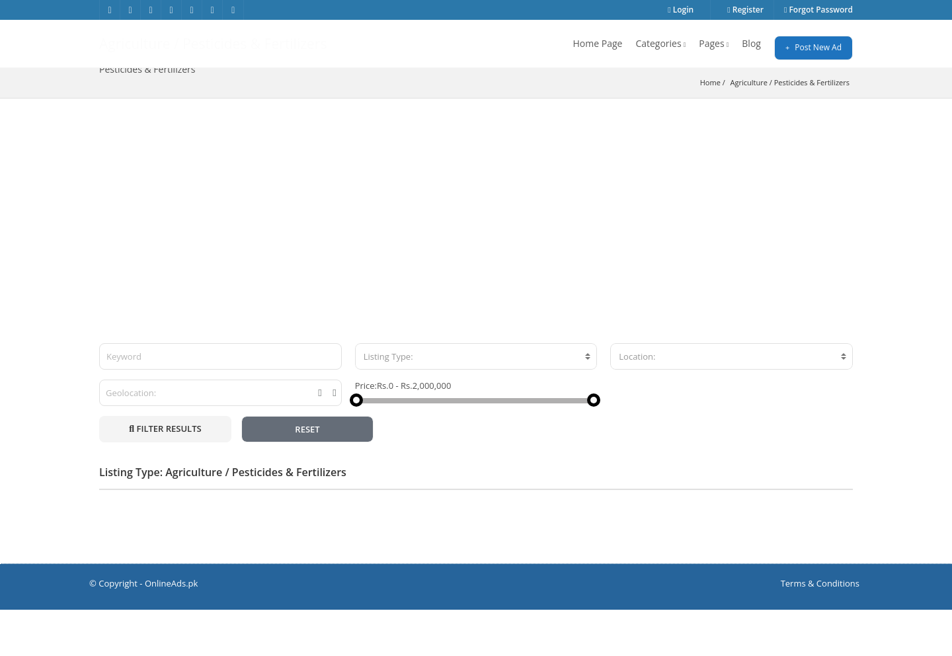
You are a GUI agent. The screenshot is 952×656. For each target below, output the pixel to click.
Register (745, 9)
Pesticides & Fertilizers (812, 129)
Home (710, 129)
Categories (660, 43)
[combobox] (476, 403)
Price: (366, 432)
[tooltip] (319, 439)
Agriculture (749, 129)
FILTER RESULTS (165, 475)
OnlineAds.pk (171, 630)
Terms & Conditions (820, 630)
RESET (307, 475)
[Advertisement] (476, 244)
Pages (714, 43)
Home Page (598, 43)
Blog (751, 43)
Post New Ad (813, 47)
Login (681, 9)
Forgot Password (818, 9)
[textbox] (476, 402)
